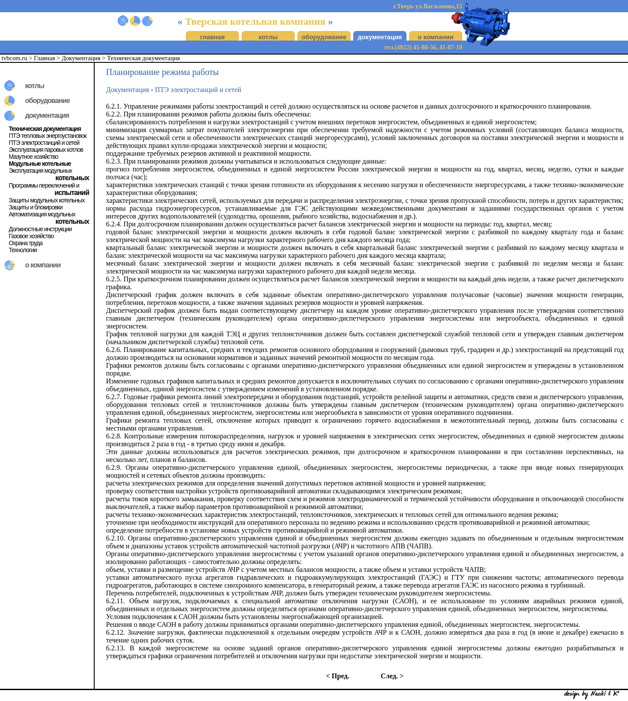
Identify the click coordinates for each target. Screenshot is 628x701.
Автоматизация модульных (42, 214)
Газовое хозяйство (31, 236)
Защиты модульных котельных (47, 200)
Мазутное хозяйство (33, 156)
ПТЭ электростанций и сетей (44, 142)
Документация (80, 58)
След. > (392, 676)
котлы (268, 37)
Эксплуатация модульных (40, 170)
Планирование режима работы (162, 72)
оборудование (324, 37)
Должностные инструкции (40, 229)
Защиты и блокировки (35, 207)
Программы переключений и (44, 185)
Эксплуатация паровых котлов (46, 149)
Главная (44, 58)
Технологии (23, 249)
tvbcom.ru (14, 58)
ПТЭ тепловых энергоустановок (47, 135)
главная (212, 37)
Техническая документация (143, 58)
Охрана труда (25, 242)
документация (380, 37)
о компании (436, 37)
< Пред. (337, 676)
